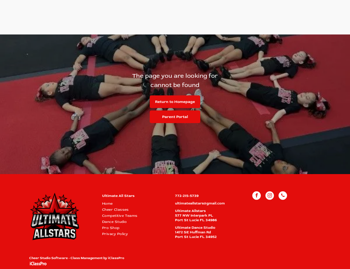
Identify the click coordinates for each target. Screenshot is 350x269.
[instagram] (269, 196)
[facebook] (256, 196)
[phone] (283, 196)
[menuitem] (135, 204)
